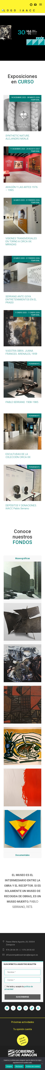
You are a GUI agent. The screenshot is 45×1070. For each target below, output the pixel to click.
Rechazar (19, 1066)
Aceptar (9, 1066)
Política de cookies (33, 1066)
